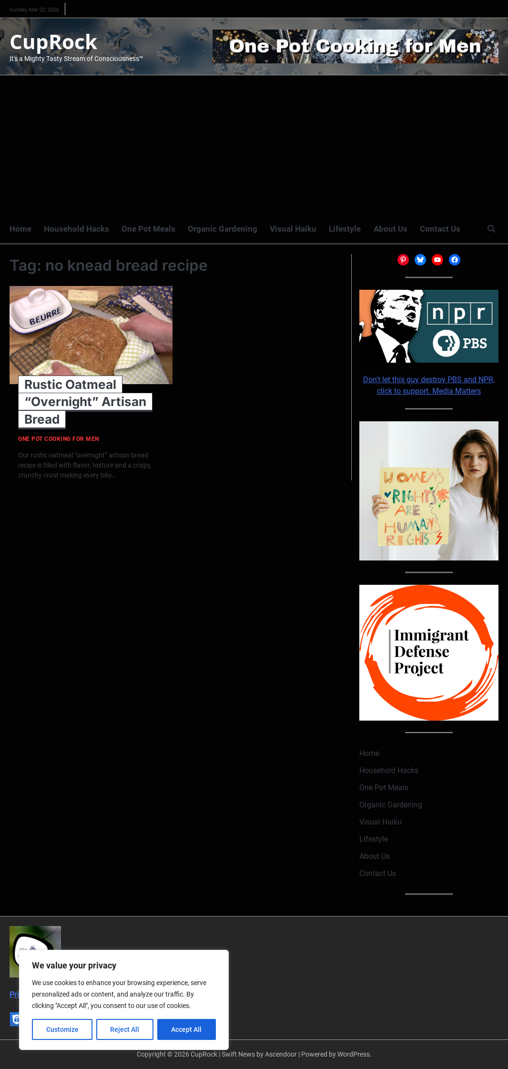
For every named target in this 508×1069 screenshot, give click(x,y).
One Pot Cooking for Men (58, 439)
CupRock (53, 41)
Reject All (125, 1029)
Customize (62, 1029)
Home (20, 229)
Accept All (187, 1029)
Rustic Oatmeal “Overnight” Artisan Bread (85, 402)
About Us (390, 229)
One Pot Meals (148, 229)
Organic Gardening (222, 229)
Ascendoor (281, 1054)
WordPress (353, 1054)
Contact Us (439, 229)
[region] (124, 1000)
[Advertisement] (254, 147)
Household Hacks (76, 229)
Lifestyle (345, 229)
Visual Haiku (293, 229)
